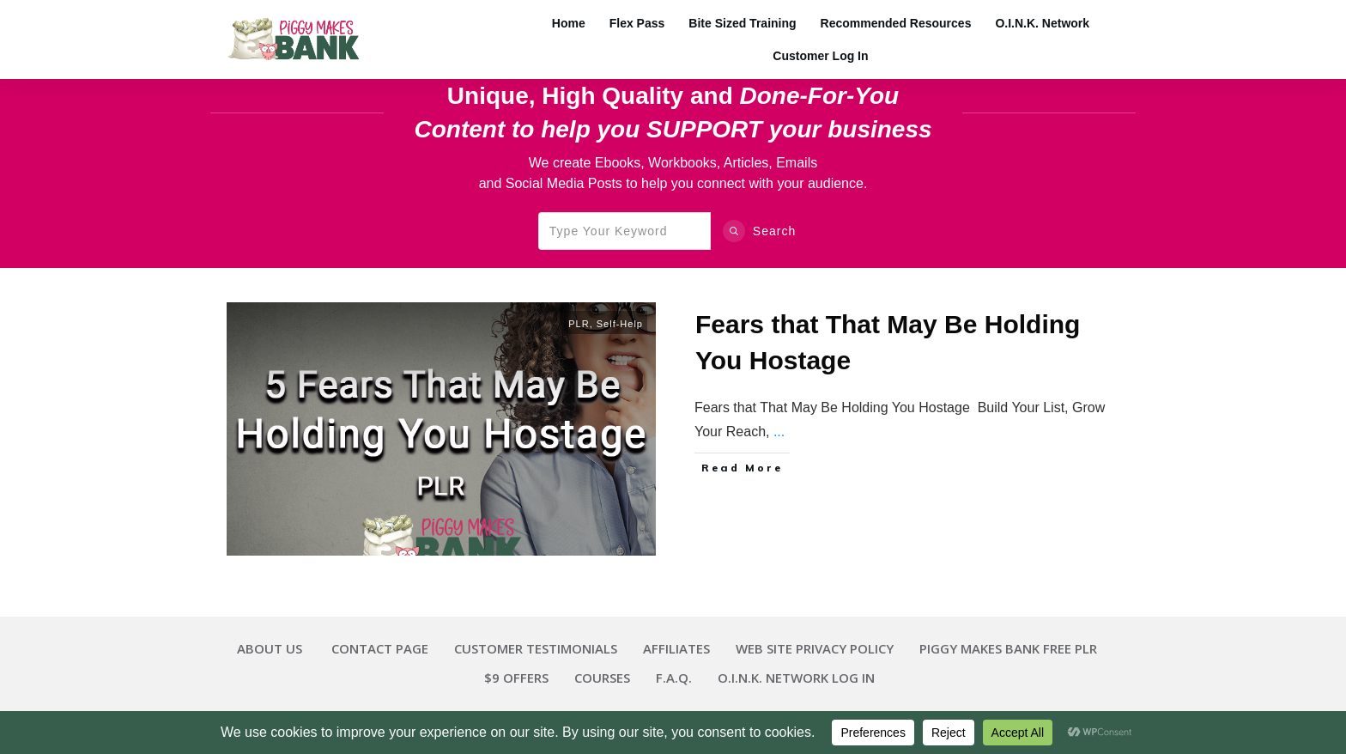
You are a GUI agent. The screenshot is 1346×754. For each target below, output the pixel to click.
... (779, 431)
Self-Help (620, 324)
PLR (578, 324)
